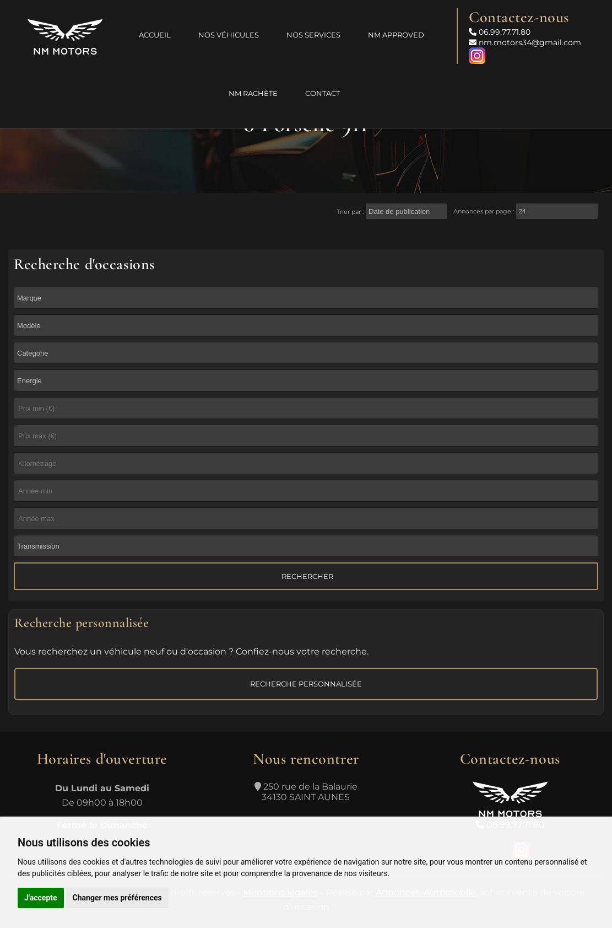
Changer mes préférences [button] (117, 897)
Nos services (313, 34)
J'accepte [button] (40, 897)
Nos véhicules (228, 34)
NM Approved (396, 34)
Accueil (155, 34)
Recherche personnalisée (306, 683)
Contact (322, 93)
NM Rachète (253, 93)
